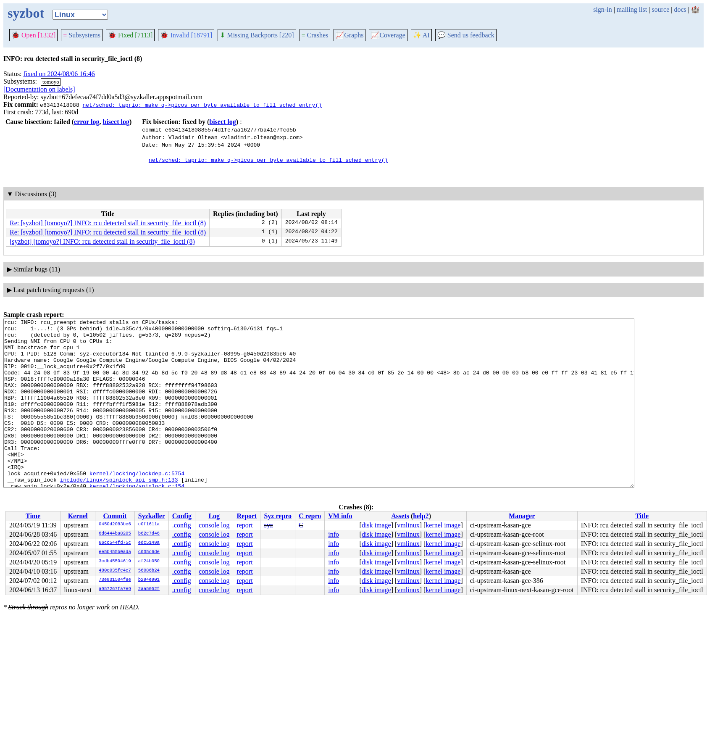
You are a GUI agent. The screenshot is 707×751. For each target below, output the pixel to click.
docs (680, 9)
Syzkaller (151, 515)
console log (214, 525)
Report (247, 515)
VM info (340, 515)
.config (181, 525)
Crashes (315, 35)
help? (420, 515)
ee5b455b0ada (115, 552)
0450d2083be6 (115, 524)
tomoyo (50, 82)
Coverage (388, 35)
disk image (376, 525)
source (661, 9)
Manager (522, 515)
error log (86, 121)
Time (33, 515)
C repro (310, 515)
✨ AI (421, 35)
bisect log (116, 121)
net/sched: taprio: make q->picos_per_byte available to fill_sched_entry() (201, 104)
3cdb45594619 (115, 561)
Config (182, 515)
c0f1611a (149, 524)
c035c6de (149, 552)
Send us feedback (465, 35)
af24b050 (149, 561)
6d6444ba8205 (115, 534)
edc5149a (149, 543)
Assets (400, 515)
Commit (114, 515)
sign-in (602, 9)
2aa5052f (149, 589)
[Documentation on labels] (39, 89)
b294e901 (149, 580)
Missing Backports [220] (257, 35)
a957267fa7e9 (115, 589)
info (333, 534)
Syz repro (278, 515)
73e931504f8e (115, 580)
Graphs (349, 35)
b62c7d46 (149, 534)
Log (214, 515)
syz (268, 525)
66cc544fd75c (115, 543)
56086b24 (149, 571)
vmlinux (408, 525)
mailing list (632, 9)
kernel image (443, 525)
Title (642, 515)
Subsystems (81, 35)
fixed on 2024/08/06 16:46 (59, 73)
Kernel (78, 515)
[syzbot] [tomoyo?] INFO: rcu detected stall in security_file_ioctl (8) (102, 241)
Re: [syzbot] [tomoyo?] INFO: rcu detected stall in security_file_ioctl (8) (108, 223)
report (244, 525)
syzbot (26, 13)
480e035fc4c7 (115, 571)
